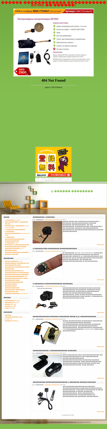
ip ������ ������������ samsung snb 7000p (17, 233)
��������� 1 (11, 284)
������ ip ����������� (17, 244)
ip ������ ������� (51, 219)
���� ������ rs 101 (13, 261)
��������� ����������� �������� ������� (15, 287)
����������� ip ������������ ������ (55, 350)
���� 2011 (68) (10, 306)
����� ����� (11, 254)
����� (8, 315)
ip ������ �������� (15, 229)
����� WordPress (12, 321)
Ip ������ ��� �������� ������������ (55, 248)
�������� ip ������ (44, 217)
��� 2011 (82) (10, 308)
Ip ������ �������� (72, 191)
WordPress (8, 319)
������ (100, 244)
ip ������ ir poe (11, 243)
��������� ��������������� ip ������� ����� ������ (64, 382)
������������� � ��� (16, 278)
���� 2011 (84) (10, 304)
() (65, 415)
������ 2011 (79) (12, 302)
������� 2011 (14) (12, 300)
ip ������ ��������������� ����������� (14, 239)
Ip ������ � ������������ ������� (53, 283)
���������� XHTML (14, 317)
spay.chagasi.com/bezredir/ (83, 422)
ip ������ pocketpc (12, 220)
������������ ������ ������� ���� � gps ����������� (64, 316)
